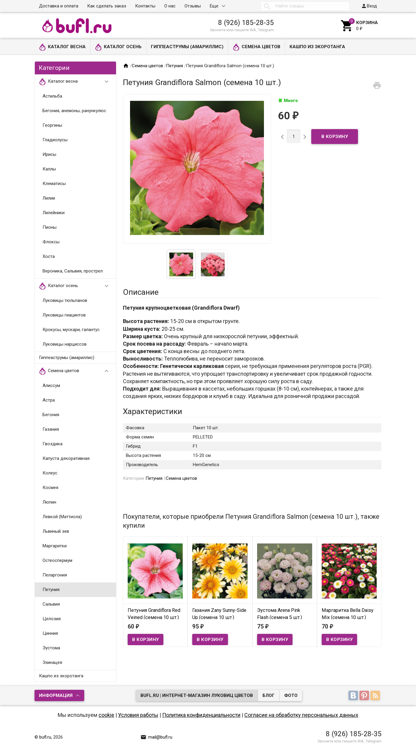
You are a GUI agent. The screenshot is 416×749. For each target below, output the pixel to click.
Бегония (51, 414)
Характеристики (152, 411)
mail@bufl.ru (156, 737)
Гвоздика (52, 443)
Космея (50, 487)
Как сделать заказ (106, 6)
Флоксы (51, 242)
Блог (268, 695)
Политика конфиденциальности (201, 715)
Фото (291, 695)
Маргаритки (55, 546)
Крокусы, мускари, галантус (71, 329)
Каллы (49, 169)
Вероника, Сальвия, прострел (73, 271)
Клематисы (54, 183)
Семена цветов (256, 47)
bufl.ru (45, 737)
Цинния (50, 633)
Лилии (49, 198)
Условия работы (138, 715)
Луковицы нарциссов (65, 344)
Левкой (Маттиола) (62, 516)
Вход (369, 6)
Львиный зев (56, 531)
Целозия (52, 618)
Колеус (50, 473)
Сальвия (51, 604)
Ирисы (49, 154)
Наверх (391, 738)
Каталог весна (62, 47)
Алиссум (51, 385)
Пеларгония (55, 575)
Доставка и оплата (58, 6)
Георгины (52, 125)
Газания (51, 429)
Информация (56, 695)
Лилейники (54, 212)
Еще (214, 6)
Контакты (145, 6)
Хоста (49, 256)
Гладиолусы (55, 139)
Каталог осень (118, 47)
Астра (49, 400)
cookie (106, 715)
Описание (141, 292)
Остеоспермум (57, 560)
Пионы (50, 227)
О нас (170, 6)
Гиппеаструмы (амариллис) (187, 46)
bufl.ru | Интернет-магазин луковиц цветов (196, 695)
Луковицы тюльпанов (65, 300)
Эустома (51, 648)
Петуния (51, 589)
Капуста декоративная (66, 458)
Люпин (49, 502)
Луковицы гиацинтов (64, 315)
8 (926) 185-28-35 (246, 22)
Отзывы (192, 6)
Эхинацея (52, 662)
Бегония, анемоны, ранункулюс (74, 110)
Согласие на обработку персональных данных (301, 715)
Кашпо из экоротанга (317, 46)
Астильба (52, 96)
